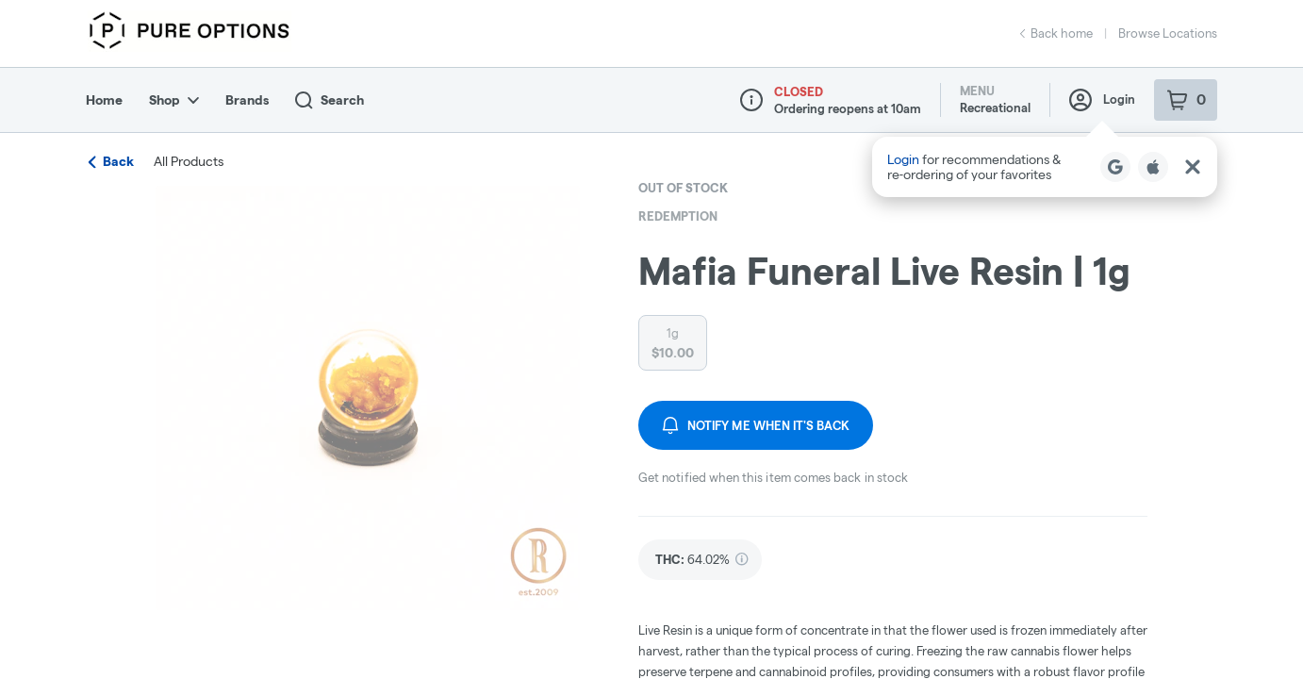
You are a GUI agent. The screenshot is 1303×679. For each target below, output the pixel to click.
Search (329, 100)
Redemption (677, 216)
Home (104, 100)
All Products (188, 161)
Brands (247, 100)
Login (1102, 100)
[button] (1044, 167)
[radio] (672, 343)
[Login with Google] (1115, 167)
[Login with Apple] (1153, 167)
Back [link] (112, 161)
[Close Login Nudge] (1192, 166)
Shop (174, 100)
